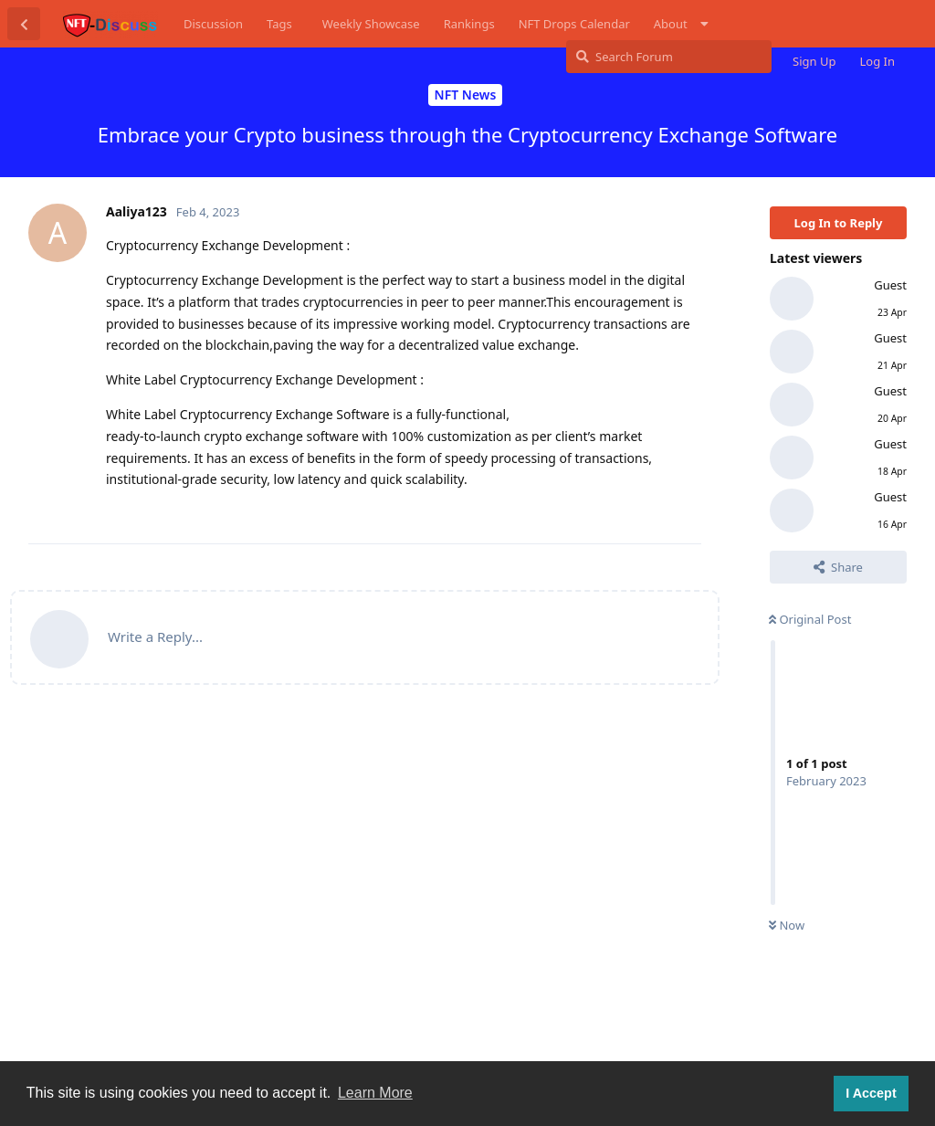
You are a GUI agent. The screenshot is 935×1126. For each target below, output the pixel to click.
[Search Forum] (669, 56)
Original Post (810, 619)
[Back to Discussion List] (23, 23)
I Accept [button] (871, 1093)
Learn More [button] (375, 1092)
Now (786, 925)
